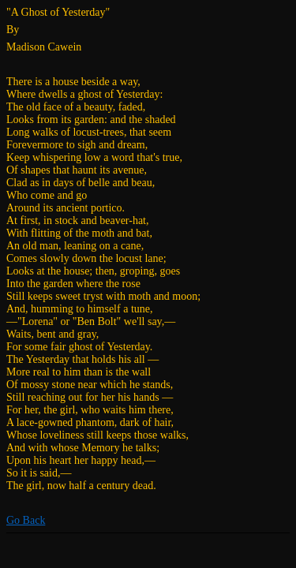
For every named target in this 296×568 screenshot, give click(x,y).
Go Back (25, 520)
